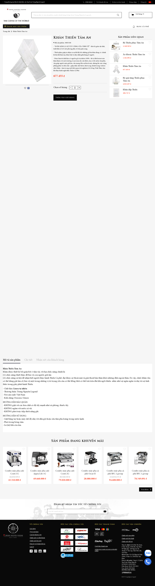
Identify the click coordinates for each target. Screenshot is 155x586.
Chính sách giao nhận (128, 535)
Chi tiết (28, 360)
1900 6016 (88, 2)
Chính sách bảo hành (128, 538)
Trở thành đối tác (102, 2)
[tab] (11, 360)
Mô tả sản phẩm (11, 360)
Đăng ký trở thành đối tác (37, 544)
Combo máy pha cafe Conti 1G (14, 472)
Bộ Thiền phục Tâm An (133, 43)
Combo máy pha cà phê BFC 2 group (115, 472)
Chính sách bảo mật (35, 541)
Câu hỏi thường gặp (35, 535)
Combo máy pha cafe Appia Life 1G (39, 472)
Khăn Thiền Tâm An (132, 66)
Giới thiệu (33, 529)
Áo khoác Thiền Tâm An (134, 55)
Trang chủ (6, 31)
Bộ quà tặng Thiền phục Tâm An (134, 79)
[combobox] (76, 15)
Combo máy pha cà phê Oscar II (90, 472)
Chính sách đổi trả (127, 541)
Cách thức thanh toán (101, 546)
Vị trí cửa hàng (34, 532)
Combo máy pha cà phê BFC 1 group (140, 472)
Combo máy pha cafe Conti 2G (64, 472)
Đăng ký (144, 2)
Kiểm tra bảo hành (118, 2)
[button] (151, 2)
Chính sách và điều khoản (37, 538)
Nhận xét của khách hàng (50, 360)
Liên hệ (32, 547)
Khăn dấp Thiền (130, 90)
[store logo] (16, 15)
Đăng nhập (133, 2)
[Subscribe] (104, 511)
